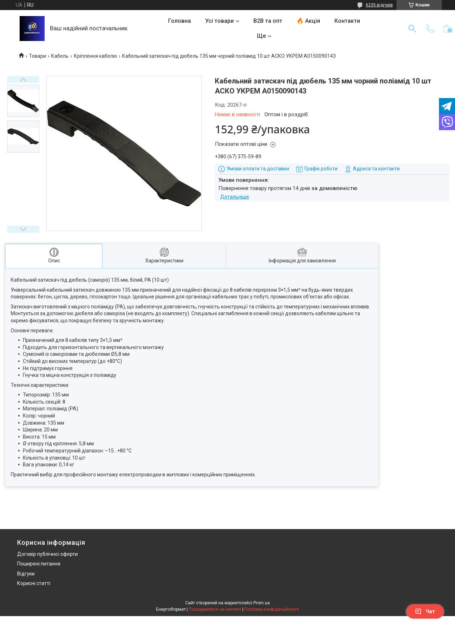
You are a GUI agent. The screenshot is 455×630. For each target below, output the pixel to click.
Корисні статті (33, 583)
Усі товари (219, 20)
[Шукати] (412, 28)
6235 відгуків (379, 4)
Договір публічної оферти (47, 554)
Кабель (60, 56)
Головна (179, 20)
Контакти (347, 20)
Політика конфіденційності (271, 609)
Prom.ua (261, 602)
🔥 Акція (308, 20)
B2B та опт (267, 20)
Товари (37, 56)
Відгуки (26, 574)
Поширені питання (38, 564)
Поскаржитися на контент (215, 609)
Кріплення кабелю (95, 56)
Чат (425, 611)
